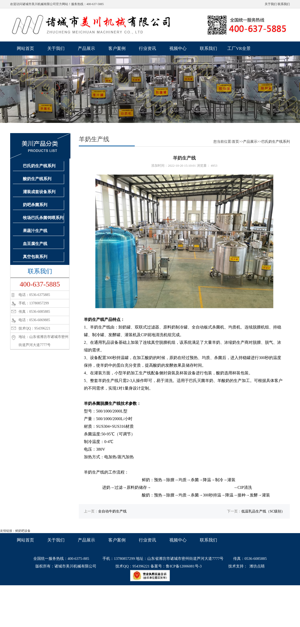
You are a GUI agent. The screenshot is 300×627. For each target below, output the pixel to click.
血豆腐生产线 (35, 243)
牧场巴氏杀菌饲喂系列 (43, 218)
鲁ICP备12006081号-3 (184, 566)
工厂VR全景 (239, 48)
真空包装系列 (35, 256)
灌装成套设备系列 (39, 192)
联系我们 (284, 4)
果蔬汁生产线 (35, 231)
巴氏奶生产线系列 (39, 166)
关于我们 (271, 4)
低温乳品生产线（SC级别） (263, 511)
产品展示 (86, 48)
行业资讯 (147, 48)
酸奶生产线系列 (37, 179)
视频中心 (178, 48)
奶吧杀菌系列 (35, 205)
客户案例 (117, 48)
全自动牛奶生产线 (112, 511)
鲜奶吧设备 (23, 531)
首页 (235, 142)
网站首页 (25, 48)
